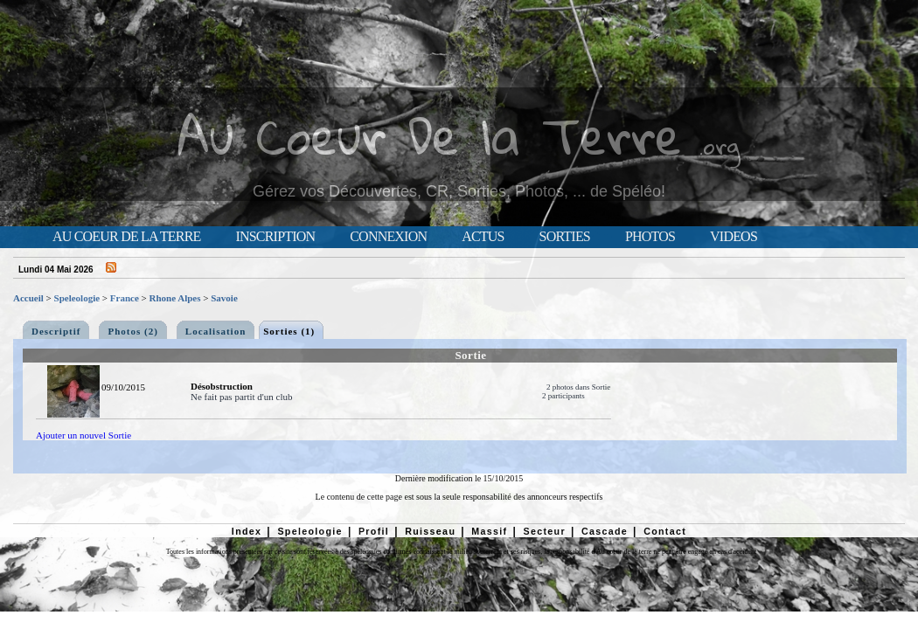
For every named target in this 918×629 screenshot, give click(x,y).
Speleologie (77, 298)
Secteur (544, 531)
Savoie (224, 298)
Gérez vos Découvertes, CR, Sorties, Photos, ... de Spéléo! (459, 191)
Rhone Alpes (175, 298)
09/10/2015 (123, 387)
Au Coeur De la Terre (429, 135)
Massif (489, 531)
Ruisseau (430, 531)
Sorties (564, 237)
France (124, 298)
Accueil (28, 298)
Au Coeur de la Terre (126, 237)
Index (247, 531)
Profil (373, 531)
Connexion (388, 237)
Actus (483, 237)
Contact (664, 531)
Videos (733, 237)
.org (720, 145)
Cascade (604, 531)
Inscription (275, 237)
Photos (650, 237)
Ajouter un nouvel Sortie (83, 435)
